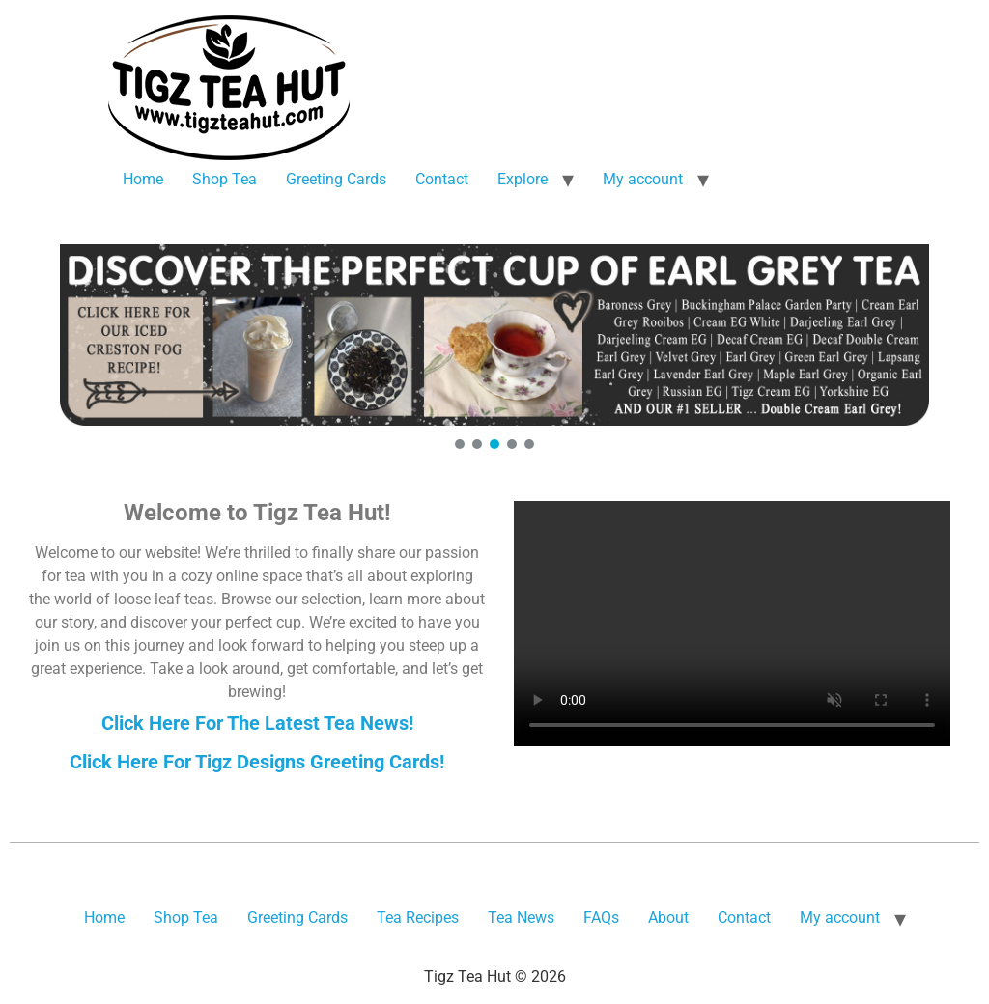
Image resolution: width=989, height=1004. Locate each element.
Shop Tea (224, 179)
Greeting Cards (336, 179)
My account (643, 179)
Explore (522, 179)
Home (143, 179)
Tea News (521, 917)
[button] (494, 335)
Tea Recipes (418, 917)
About (668, 917)
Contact (441, 179)
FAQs (601, 917)
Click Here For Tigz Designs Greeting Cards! (257, 761)
